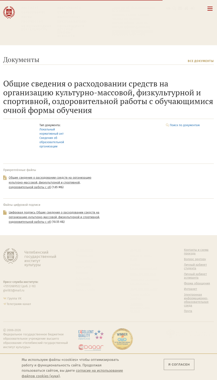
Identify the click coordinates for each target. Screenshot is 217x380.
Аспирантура (84, 278)
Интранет (190, 289)
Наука (26, 17)
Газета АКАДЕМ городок (140, 296)
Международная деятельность (36, 28)
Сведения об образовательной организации (133, 9)
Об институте (84, 250)
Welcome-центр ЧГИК (141, 257)
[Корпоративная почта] (180, 8)
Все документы (201, 61)
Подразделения (86, 261)
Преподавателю (72, 21)
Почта (188, 311)
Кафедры (81, 272)
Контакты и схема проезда (130, 14)
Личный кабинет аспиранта (131, 26)
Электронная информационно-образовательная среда (133, 32)
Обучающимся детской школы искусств (71, 31)
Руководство (84, 255)
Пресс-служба (85, 290)
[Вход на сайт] (193, 8)
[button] (168, 8)
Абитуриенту (69, 8)
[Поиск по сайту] (174, 8)
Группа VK (14, 298)
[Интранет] (186, 8)
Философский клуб (143, 274)
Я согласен (179, 364)
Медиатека (83, 284)
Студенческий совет (143, 289)
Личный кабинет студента (130, 22)
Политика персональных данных (140, 307)
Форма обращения (197, 283)
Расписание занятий (126, 18)
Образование (33, 12)
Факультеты (83, 267)
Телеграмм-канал (19, 304)
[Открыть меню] (210, 11)
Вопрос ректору (195, 259)
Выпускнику (69, 17)
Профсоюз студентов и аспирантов (144, 281)
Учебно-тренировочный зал (143, 266)
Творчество (32, 21)
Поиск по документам (185, 125)
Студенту (66, 12)
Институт (30, 8)
